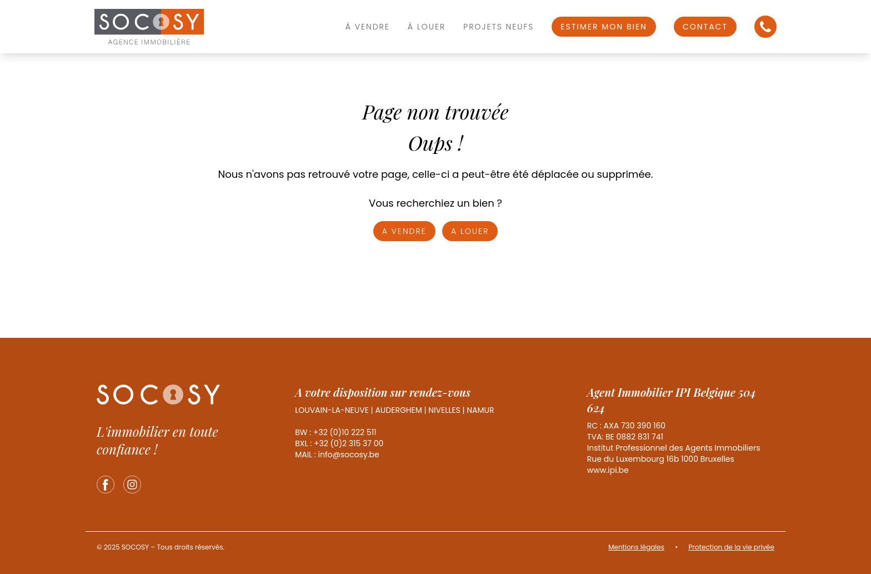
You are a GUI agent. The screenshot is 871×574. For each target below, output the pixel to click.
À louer (426, 26)
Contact (705, 26)
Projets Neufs (498, 26)
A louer (470, 231)
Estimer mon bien (603, 26)
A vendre (404, 231)
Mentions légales (636, 547)
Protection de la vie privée (731, 547)
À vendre (368, 26)
